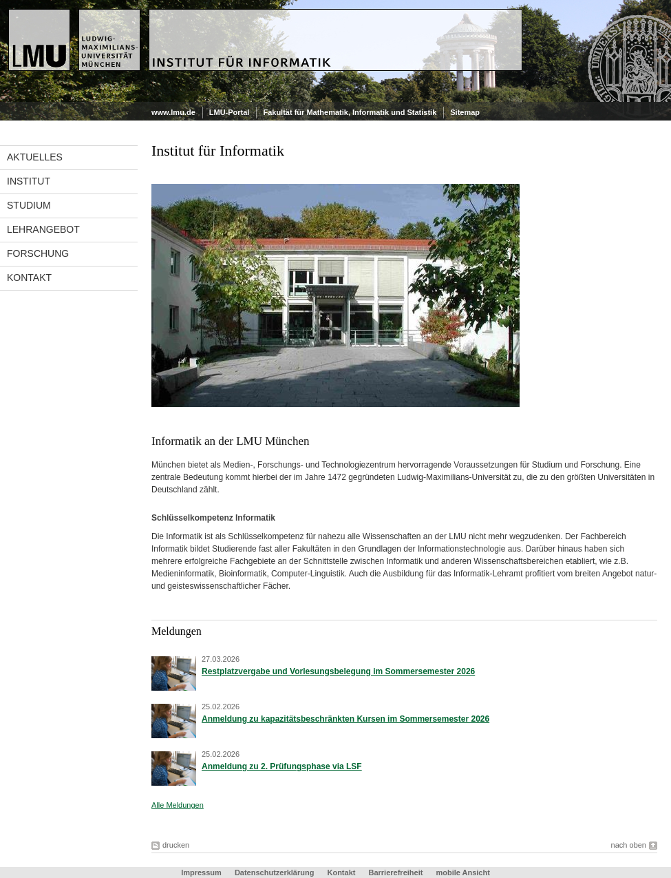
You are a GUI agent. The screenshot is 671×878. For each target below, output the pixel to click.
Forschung (38, 253)
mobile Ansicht (462, 872)
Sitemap (465, 112)
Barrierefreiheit (397, 872)
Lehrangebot (43, 229)
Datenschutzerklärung (275, 872)
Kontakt (29, 277)
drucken (175, 845)
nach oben (628, 845)
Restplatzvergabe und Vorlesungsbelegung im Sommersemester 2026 (338, 671)
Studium (29, 205)
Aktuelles (35, 157)
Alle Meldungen (177, 805)
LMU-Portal (229, 112)
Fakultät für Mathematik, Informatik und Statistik (349, 112)
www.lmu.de (173, 112)
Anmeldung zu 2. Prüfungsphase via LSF (282, 766)
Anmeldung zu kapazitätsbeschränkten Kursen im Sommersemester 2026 (345, 719)
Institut (28, 181)
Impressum (201, 872)
